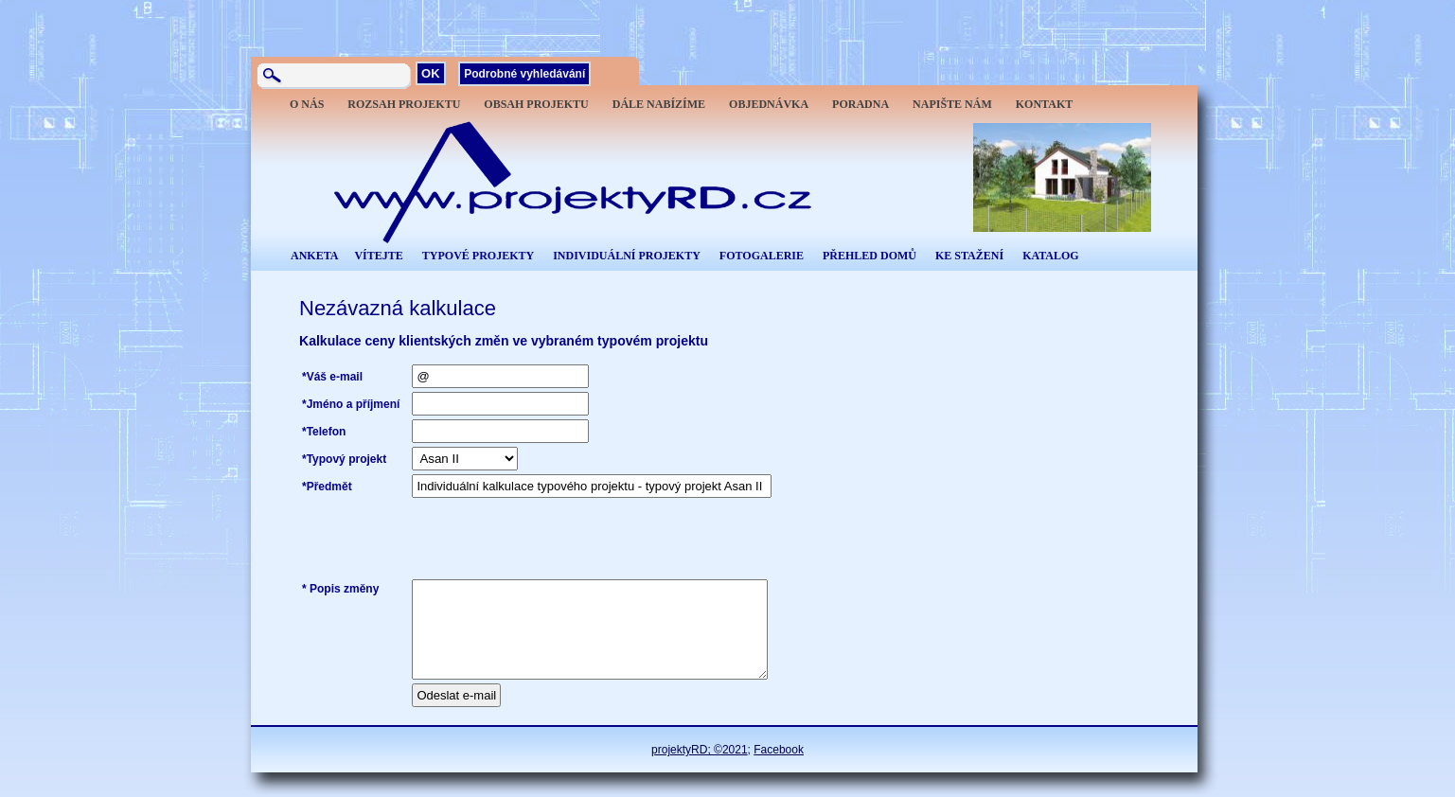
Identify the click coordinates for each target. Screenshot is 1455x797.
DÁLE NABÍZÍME (658, 104)
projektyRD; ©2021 (699, 749)
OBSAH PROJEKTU (536, 104)
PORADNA (860, 104)
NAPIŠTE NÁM (952, 104)
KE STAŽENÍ (969, 255)
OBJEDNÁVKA (768, 104)
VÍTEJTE (378, 255)
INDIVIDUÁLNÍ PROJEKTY (627, 255)
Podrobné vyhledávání (524, 73)
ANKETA (314, 255)
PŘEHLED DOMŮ (869, 255)
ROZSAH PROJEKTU (403, 104)
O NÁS (307, 104)
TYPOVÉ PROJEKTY (478, 255)
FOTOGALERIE (761, 255)
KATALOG (1050, 255)
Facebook (779, 749)
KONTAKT (1044, 104)
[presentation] (556, 539)
